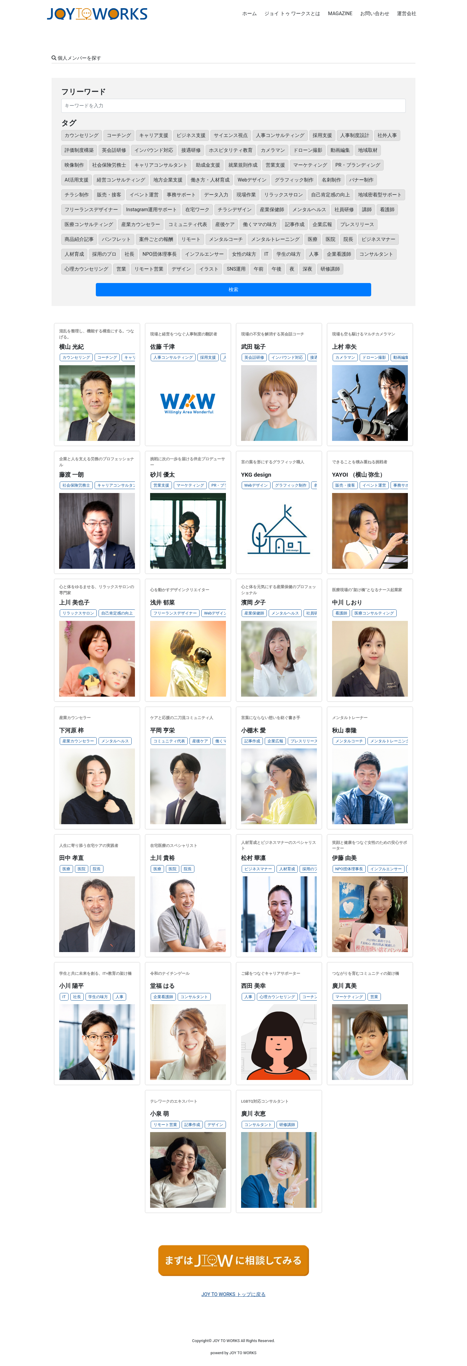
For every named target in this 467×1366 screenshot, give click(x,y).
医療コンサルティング (89, 224)
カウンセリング (82, 135)
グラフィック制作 (294, 180)
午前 (259, 269)
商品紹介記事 (79, 239)
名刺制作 (331, 180)
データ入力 (216, 195)
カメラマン (273, 150)
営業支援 (275, 165)
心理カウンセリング (86, 269)
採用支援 (322, 135)
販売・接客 (109, 195)
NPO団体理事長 (160, 254)
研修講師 (330, 269)
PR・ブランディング (357, 165)
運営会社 (406, 13)
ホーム (249, 13)
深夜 (307, 269)
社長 (129, 254)
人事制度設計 (354, 135)
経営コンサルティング (121, 180)
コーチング (119, 135)
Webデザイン (252, 180)
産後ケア (225, 224)
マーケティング (310, 165)
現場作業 (246, 195)
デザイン (181, 269)
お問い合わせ (374, 13)
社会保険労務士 (109, 165)
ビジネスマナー (378, 239)
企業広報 (322, 224)
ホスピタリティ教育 (231, 150)
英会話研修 (114, 150)
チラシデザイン (235, 209)
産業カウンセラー (140, 224)
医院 (330, 239)
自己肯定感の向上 (330, 195)
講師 (367, 209)
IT (266, 254)
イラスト (209, 269)
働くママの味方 (260, 224)
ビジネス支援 (191, 135)
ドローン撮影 (307, 150)
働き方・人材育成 (210, 180)
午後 (276, 269)
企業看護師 (339, 254)
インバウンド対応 (153, 150)
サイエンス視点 (231, 135)
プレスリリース (357, 224)
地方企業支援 (168, 180)
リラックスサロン (283, 195)
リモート (191, 239)
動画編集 (340, 150)
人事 (314, 254)
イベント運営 (144, 195)
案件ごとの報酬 (156, 239)
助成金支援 (208, 165)
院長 (348, 239)
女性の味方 (244, 254)
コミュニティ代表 (187, 224)
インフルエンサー (204, 254)
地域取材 (368, 150)
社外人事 (387, 135)
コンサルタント (376, 254)
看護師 (387, 209)
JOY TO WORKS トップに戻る (233, 1294)
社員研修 (344, 209)
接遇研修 (191, 150)
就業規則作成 (242, 165)
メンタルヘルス (309, 209)
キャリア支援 (153, 135)
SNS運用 (236, 269)
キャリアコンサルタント (161, 165)
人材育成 (74, 254)
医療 (312, 239)
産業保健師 (272, 209)
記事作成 (294, 224)
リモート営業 (148, 269)
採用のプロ (104, 254)
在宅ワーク (197, 209)
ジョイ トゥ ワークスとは (292, 13)
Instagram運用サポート (151, 209)
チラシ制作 (77, 195)
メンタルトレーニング (275, 239)
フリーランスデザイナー (91, 209)
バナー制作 (361, 180)
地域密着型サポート (380, 195)
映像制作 (74, 165)
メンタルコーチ (226, 239)
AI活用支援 (77, 180)
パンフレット (116, 239)
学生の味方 (289, 254)
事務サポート (181, 195)
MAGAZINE (340, 13)
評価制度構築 (79, 150)
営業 (121, 269)
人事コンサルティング (280, 135)
